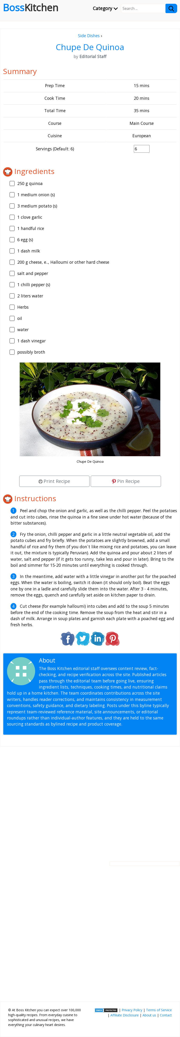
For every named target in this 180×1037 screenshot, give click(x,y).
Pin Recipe (126, 481)
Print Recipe (54, 481)
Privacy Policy (132, 1010)
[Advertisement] (90, 800)
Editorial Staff (75, 660)
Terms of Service (159, 1010)
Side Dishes (89, 35)
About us (149, 1015)
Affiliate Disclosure (124, 1015)
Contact (166, 1015)
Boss (30, 7)
